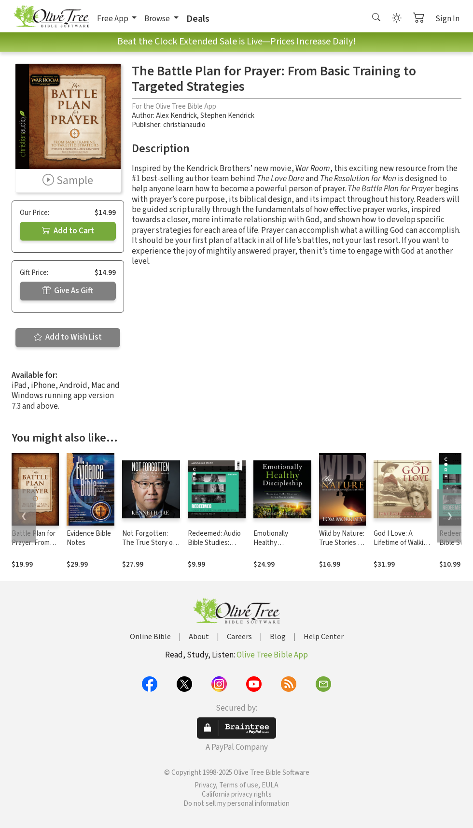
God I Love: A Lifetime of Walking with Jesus (402, 542)
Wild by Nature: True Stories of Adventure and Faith (341, 547)
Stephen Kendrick (227, 116)
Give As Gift (67, 291)
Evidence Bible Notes (89, 538)
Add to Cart (68, 231)
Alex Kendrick (176, 116)
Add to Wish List (68, 337)
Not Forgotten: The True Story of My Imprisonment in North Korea (148, 547)
